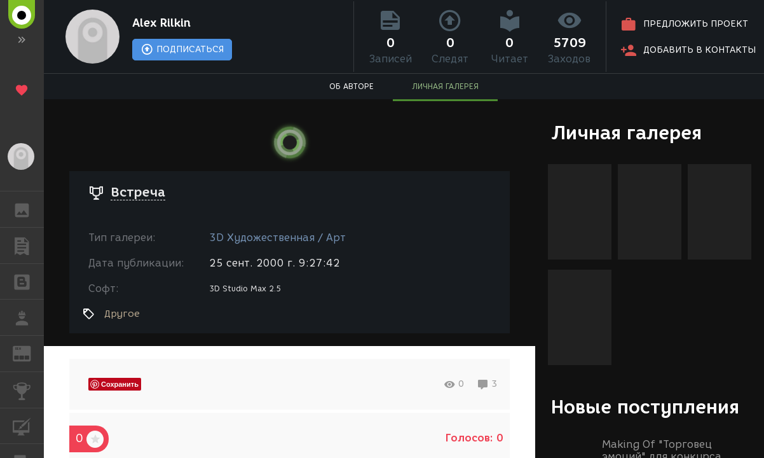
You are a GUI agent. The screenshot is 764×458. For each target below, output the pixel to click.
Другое (122, 313)
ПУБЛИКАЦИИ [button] (28, 245)
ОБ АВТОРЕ (351, 86)
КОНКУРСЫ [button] (28, 390)
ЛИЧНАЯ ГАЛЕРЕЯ (445, 86)
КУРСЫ (28, 425)
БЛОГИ (28, 281)
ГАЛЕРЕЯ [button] (28, 209)
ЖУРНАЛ (28, 353)
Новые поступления (645, 407)
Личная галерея (626, 132)
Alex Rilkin (161, 23)
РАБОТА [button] (28, 317)
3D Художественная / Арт (277, 238)
